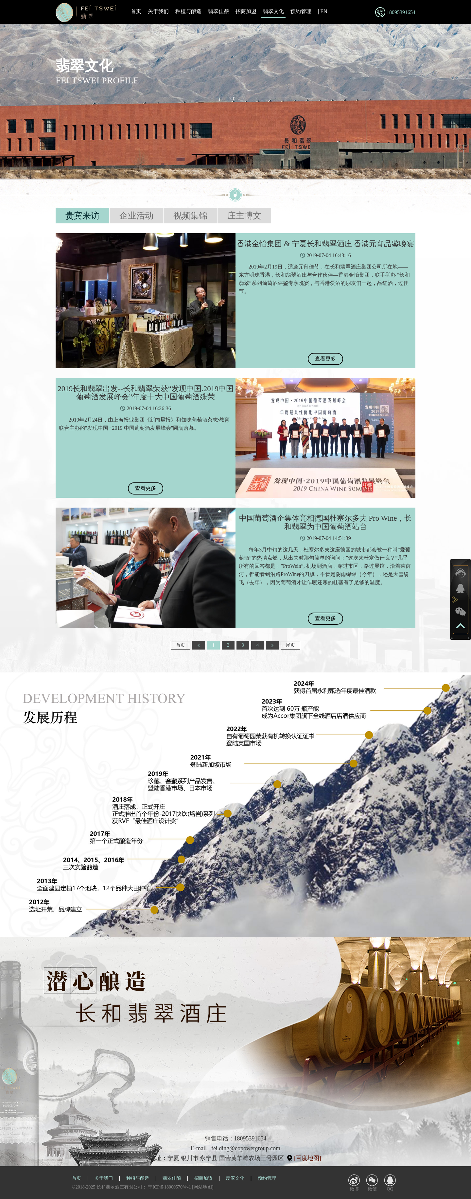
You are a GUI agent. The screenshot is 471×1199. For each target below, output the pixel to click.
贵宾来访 (82, 215)
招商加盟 (246, 11)
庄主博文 (244, 215)
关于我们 (158, 11)
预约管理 (300, 11)
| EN (322, 11)
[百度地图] (307, 1158)
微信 (372, 1189)
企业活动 (136, 215)
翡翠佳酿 (218, 11)
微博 (354, 1189)
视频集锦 (190, 215)
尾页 (290, 645)
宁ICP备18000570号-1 (169, 1187)
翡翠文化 (273, 12)
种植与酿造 (188, 11)
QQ (390, 1189)
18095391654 (401, 12)
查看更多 (325, 358)
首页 (136, 11)
